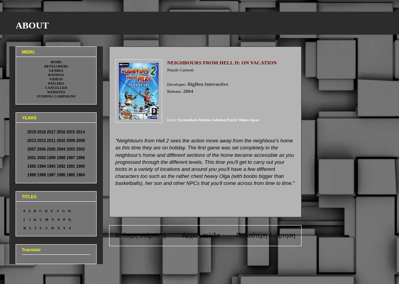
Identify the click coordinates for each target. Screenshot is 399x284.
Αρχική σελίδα (201, 235)
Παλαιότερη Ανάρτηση (265, 235)
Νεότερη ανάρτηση (140, 235)
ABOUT (32, 25)
